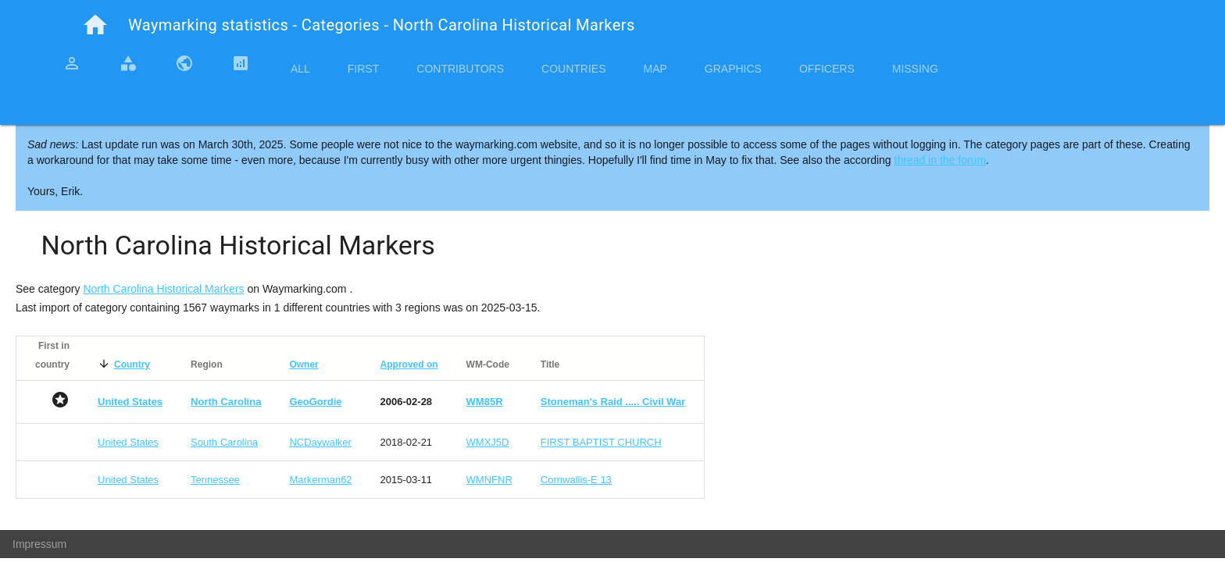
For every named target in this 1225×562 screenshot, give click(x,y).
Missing (915, 68)
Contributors (460, 68)
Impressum (39, 544)
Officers (827, 68)
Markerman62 (320, 480)
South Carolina (224, 442)
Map (654, 68)
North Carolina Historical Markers (163, 289)
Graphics (733, 68)
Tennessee (215, 480)
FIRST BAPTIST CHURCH (601, 442)
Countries (573, 68)
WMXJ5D (487, 442)
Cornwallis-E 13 (576, 480)
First (363, 68)
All (300, 68)
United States (128, 442)
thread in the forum (941, 160)
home (95, 25)
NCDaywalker (320, 442)
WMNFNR (489, 480)
